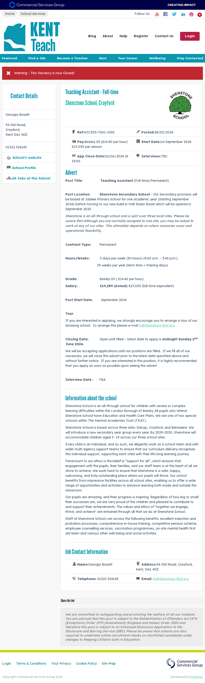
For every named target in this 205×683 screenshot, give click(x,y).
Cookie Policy (86, 663)
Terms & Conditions (31, 663)
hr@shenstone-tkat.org (157, 325)
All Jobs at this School (31, 178)
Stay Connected (190, 58)
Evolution (196, 677)
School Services (33, 14)
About (108, 36)
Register (141, 36)
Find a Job (36, 58)
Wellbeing (157, 58)
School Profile (24, 168)
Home (9, 14)
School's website (27, 158)
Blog (92, 36)
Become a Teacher (72, 58)
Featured (9, 58)
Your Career (128, 58)
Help (123, 36)
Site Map (109, 663)
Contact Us (164, 36)
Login (190, 36)
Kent (103, 58)
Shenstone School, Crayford (89, 103)
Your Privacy (61, 663)
